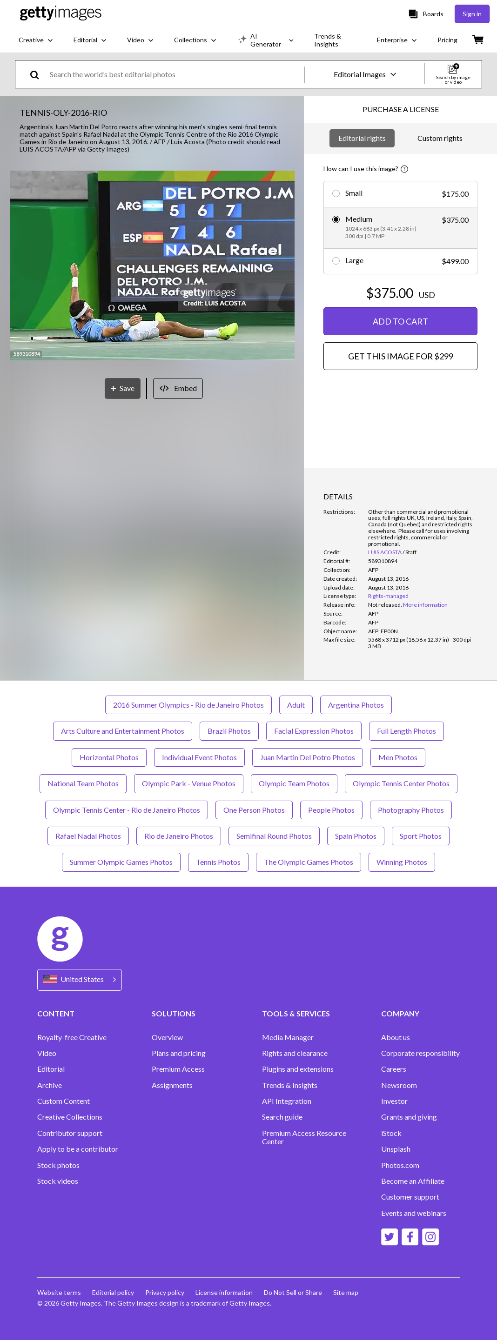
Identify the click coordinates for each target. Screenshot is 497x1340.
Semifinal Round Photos (274, 835)
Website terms (59, 1292)
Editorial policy (113, 1292)
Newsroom (399, 1085)
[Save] (123, 388)
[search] (38, 74)
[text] (175, 74)
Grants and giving (409, 1117)
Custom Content (63, 1101)
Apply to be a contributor (77, 1149)
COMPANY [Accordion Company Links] (400, 1013)
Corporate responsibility (420, 1053)
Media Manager (288, 1037)
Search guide (282, 1117)
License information (224, 1292)
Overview (167, 1037)
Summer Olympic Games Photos (121, 861)
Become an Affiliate (412, 1181)
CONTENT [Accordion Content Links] (55, 1013)
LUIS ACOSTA (385, 552)
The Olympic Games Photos (308, 861)
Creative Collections (69, 1117)
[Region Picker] (79, 980)
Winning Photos (401, 861)
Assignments (172, 1085)
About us (395, 1037)
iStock (391, 1133)
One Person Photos (254, 809)
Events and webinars (413, 1213)
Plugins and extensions (298, 1069)
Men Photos (397, 757)
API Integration (286, 1101)
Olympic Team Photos (294, 783)
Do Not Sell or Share (293, 1292)
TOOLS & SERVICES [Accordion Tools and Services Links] (296, 1013)
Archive (49, 1085)
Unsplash (395, 1149)
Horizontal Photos (109, 757)
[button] (152, 266)
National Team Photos (83, 783)
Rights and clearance (295, 1053)
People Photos (331, 809)
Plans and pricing (179, 1053)
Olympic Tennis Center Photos (401, 783)
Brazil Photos (229, 730)
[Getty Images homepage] (60, 13)
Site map (345, 1292)
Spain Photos (355, 835)
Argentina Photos (356, 704)
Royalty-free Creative (72, 1037)
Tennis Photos (218, 861)
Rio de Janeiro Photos (178, 835)
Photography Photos (411, 809)
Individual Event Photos (199, 757)
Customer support (410, 1197)
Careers (393, 1069)
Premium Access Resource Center (304, 1137)
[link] (385, 604)
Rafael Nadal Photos (88, 835)
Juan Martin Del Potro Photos (307, 757)
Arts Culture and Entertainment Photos (122, 730)
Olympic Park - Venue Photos (188, 783)
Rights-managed (388, 595)
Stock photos (58, 1165)
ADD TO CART (400, 321)
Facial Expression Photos (314, 730)
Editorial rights (362, 137)
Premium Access (178, 1069)
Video (46, 1053)
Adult (296, 704)
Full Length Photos (406, 730)
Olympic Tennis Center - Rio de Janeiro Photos (126, 809)
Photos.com (400, 1165)
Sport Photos (421, 835)
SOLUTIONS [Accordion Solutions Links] (173, 1013)
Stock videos (57, 1181)
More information (425, 604)
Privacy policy (164, 1292)
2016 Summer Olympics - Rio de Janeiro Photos (188, 704)
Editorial (51, 1069)
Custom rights (440, 137)
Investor (394, 1101)
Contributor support (69, 1133)
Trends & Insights (289, 1085)
